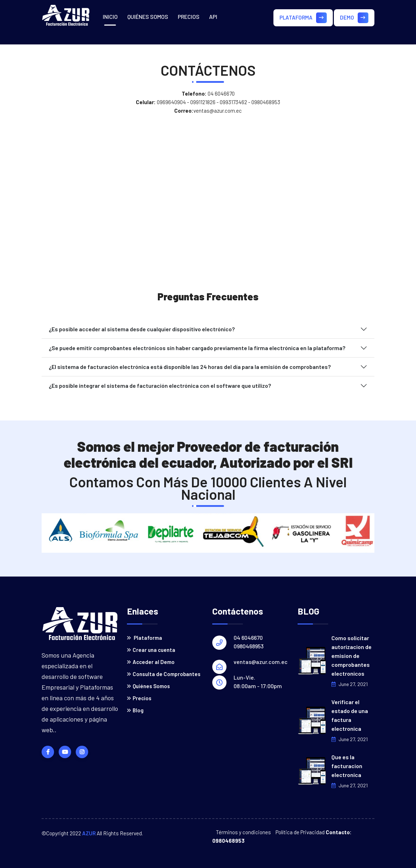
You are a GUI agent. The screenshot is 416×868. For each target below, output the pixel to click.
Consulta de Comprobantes (164, 674)
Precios (139, 698)
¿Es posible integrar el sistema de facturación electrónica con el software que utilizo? (160, 385)
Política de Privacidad (300, 832)
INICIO (110, 16)
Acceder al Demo (151, 662)
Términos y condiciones (243, 832)
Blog (135, 710)
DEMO (354, 17)
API (213, 16)
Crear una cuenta (151, 650)
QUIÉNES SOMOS (147, 16)
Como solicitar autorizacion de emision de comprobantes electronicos (351, 655)
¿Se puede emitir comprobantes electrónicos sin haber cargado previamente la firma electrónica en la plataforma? (197, 347)
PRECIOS (188, 16)
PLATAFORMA (303, 17)
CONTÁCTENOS (122, 50)
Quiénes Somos (148, 686)
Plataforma (144, 637)
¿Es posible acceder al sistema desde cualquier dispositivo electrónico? (142, 329)
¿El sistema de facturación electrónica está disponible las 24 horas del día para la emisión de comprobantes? (190, 366)
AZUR (89, 833)
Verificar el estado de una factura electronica (349, 715)
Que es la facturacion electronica (346, 766)
